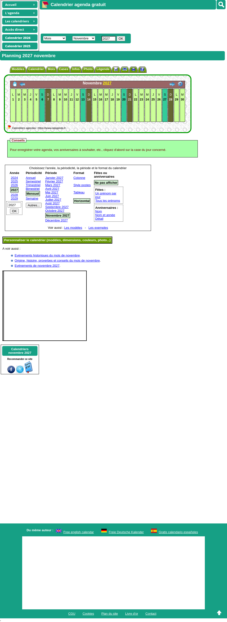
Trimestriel (33, 185)
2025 (14, 181)
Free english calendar (78, 532)
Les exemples (98, 227)
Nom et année (105, 215)
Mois (51, 69)
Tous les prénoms (107, 200)
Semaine (32, 198)
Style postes (82, 185)
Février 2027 (54, 181)
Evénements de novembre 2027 (37, 265)
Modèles (18, 69)
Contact (150, 613)
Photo (88, 69)
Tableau (79, 192)
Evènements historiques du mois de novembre (47, 255)
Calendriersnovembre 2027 (19, 351)
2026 (14, 185)
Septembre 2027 (57, 207)
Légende (102, 69)
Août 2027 (52, 203)
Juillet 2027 (53, 199)
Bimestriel (33, 189)
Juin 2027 (52, 196)
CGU (71, 613)
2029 (14, 198)
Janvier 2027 (54, 178)
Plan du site (109, 613)
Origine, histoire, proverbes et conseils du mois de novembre (57, 260)
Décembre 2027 (56, 220)
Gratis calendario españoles (178, 532)
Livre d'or (131, 613)
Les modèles (73, 227)
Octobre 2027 (55, 210)
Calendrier (36, 69)
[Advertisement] (128, 21)
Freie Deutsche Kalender (126, 532)
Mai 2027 (51, 192)
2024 (14, 178)
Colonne (79, 178)
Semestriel (33, 181)
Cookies (88, 613)
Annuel (31, 178)
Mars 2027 (52, 185)
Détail (99, 218)
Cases (63, 69)
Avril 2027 (52, 189)
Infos (76, 69)
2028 (14, 195)
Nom (98, 211)
